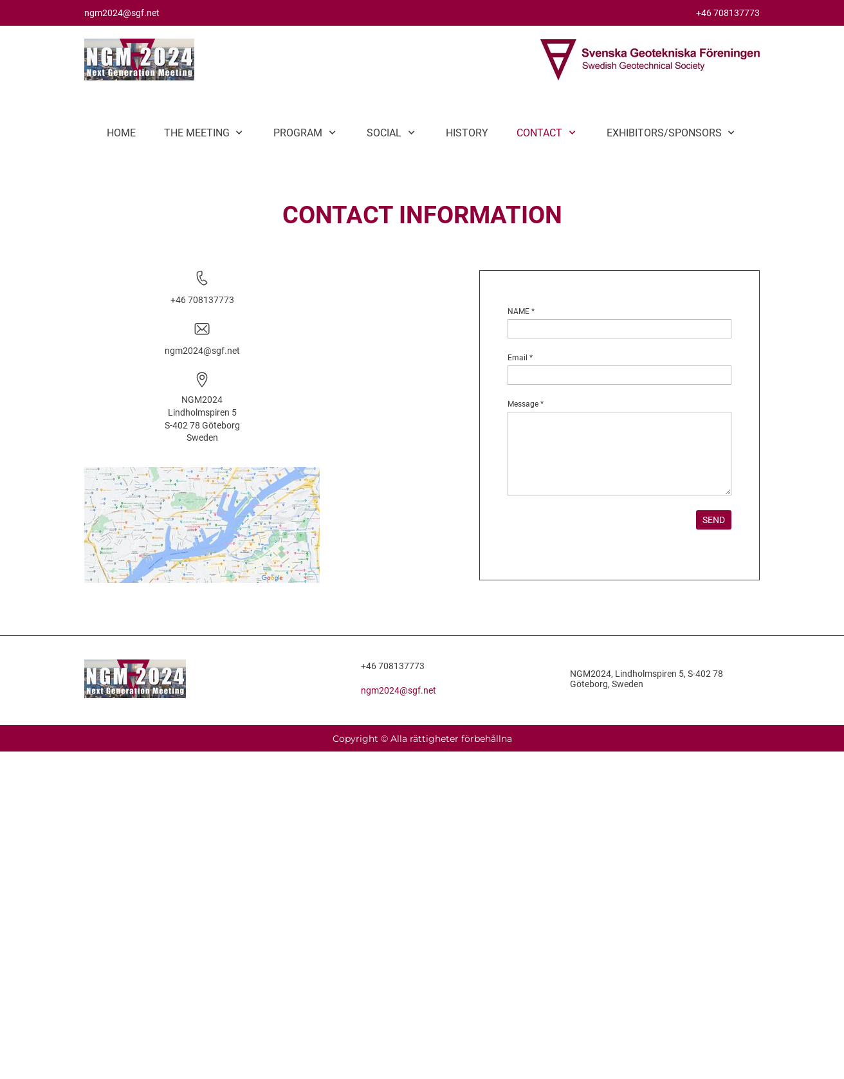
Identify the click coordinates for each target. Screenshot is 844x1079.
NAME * (521, 311)
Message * (526, 404)
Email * (520, 357)
